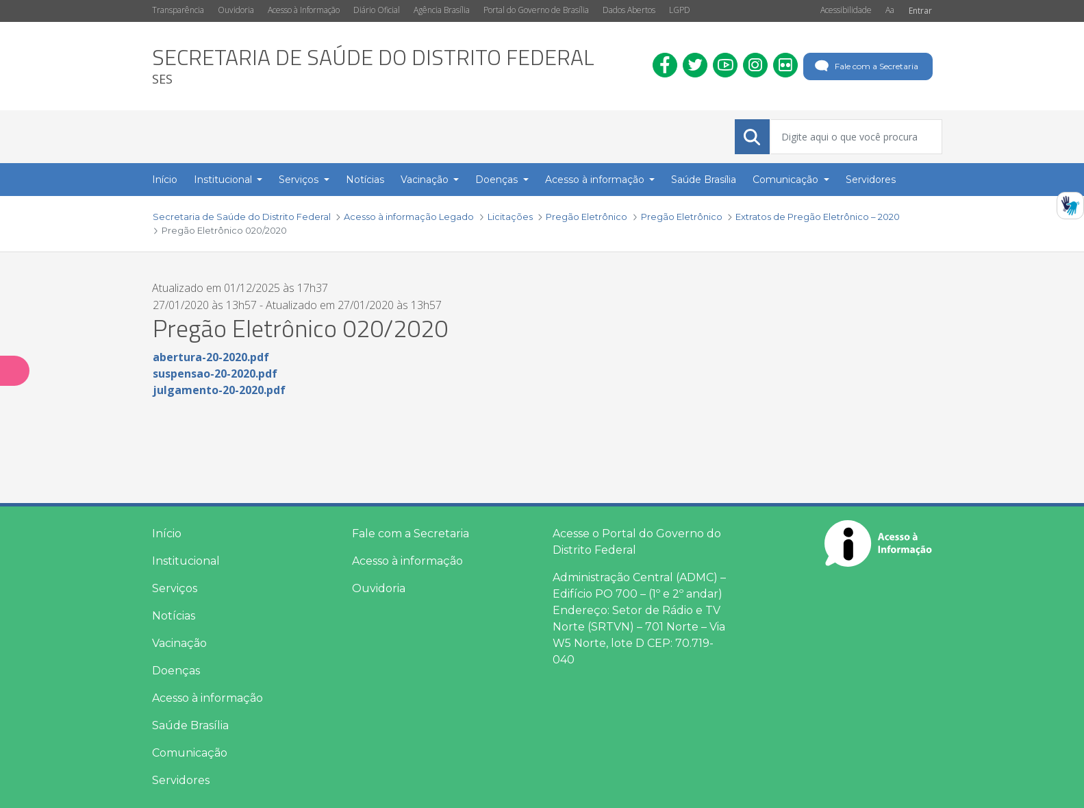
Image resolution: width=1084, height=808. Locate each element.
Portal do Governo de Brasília (536, 10)
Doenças (176, 670)
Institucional (186, 560)
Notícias (173, 615)
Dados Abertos (629, 10)
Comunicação (189, 752)
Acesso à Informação (304, 10)
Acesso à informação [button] (596, 179)
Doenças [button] (497, 179)
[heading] (373, 66)
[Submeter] (752, 137)
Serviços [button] (300, 179)
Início (166, 533)
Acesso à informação (207, 698)
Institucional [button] (224, 179)
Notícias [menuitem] (365, 179)
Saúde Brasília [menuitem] (703, 179)
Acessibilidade (846, 10)
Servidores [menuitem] (871, 179)
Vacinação (179, 643)
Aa (889, 10)
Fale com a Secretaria (865, 66)
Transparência (178, 10)
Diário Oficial (376, 10)
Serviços (174, 588)
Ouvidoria (236, 10)
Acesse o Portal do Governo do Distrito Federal (637, 541)
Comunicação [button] (787, 179)
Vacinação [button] (426, 179)
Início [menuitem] (164, 179)
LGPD (679, 10)
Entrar (920, 10)
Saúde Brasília (190, 725)
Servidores (181, 780)
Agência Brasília (442, 10)
